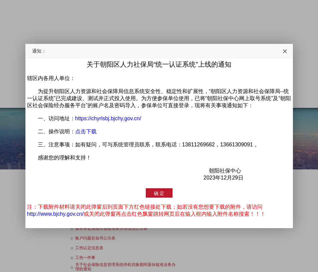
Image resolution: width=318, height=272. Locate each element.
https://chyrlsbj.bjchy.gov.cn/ (108, 118)
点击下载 (86, 131)
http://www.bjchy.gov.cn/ (55, 214)
